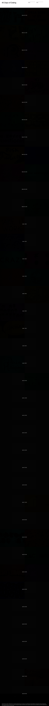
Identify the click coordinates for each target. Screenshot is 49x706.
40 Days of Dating (9, 3)
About (29, 2)
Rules (37, 2)
